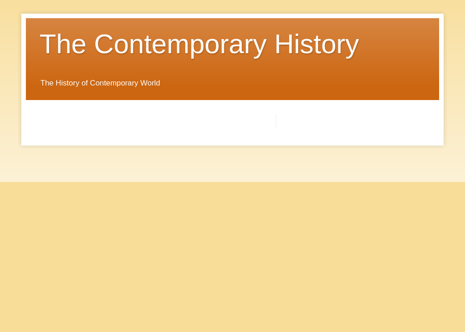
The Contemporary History (199, 44)
